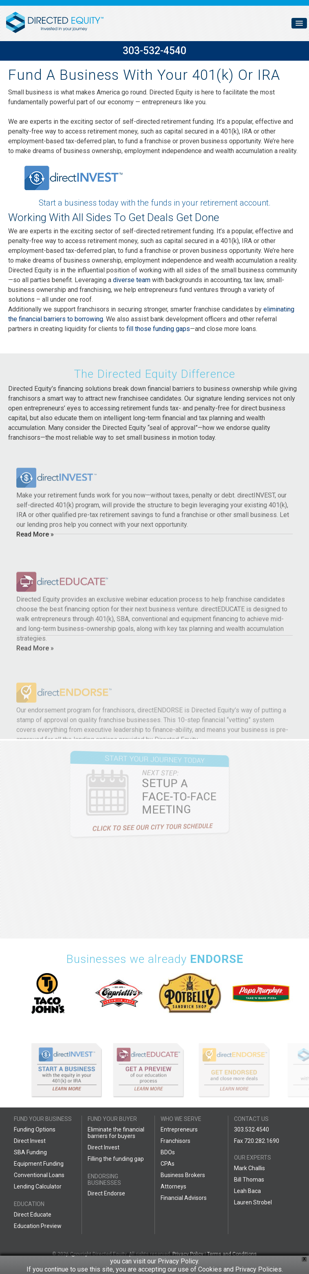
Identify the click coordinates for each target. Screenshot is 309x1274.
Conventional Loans (39, 1175)
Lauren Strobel (253, 1202)
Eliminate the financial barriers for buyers (116, 1132)
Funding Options (34, 1129)
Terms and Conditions (232, 1254)
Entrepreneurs (179, 1129)
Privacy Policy (187, 1254)
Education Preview (38, 1226)
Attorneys (173, 1186)
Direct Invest (30, 1141)
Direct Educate (32, 1214)
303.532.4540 (251, 1129)
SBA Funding (30, 1152)
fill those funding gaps (158, 329)
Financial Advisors (184, 1198)
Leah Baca (247, 1191)
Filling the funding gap (116, 1159)
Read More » (35, 569)
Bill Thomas (249, 1179)
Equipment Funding (39, 1163)
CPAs (167, 1163)
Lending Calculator (38, 1186)
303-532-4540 (154, 51)
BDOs (168, 1152)
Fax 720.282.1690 (256, 1141)
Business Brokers (183, 1175)
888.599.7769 (251, 1152)
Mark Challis (249, 1168)
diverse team (131, 280)
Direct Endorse (106, 1193)
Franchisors (175, 1141)
